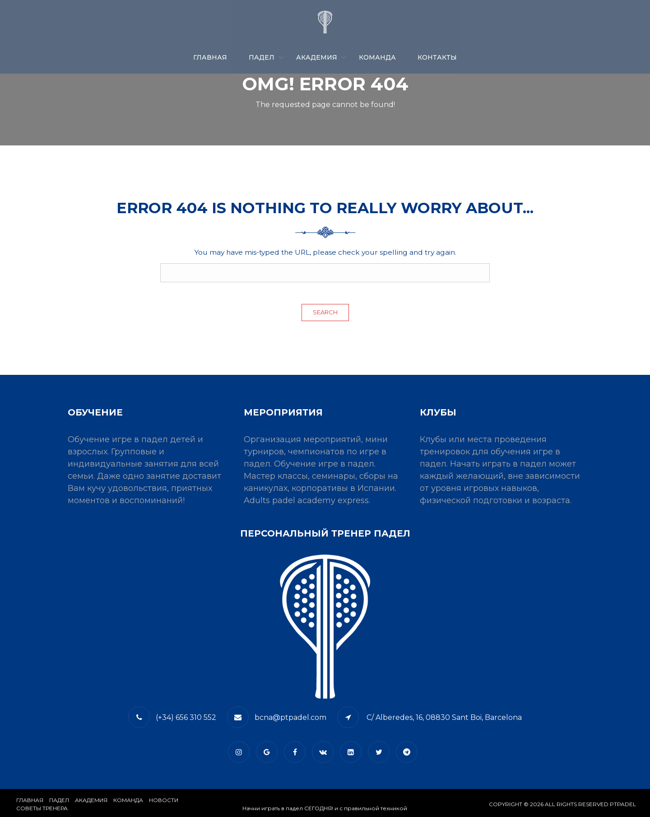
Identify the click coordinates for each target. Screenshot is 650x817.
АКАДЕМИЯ (316, 57)
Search (325, 312)
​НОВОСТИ (163, 800)
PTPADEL (623, 804)
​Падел (59, 800)
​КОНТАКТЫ (437, 57)
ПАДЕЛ (261, 57)
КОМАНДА (377, 57)
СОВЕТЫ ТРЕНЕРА (42, 808)
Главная (210, 57)
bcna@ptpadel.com (290, 717)
